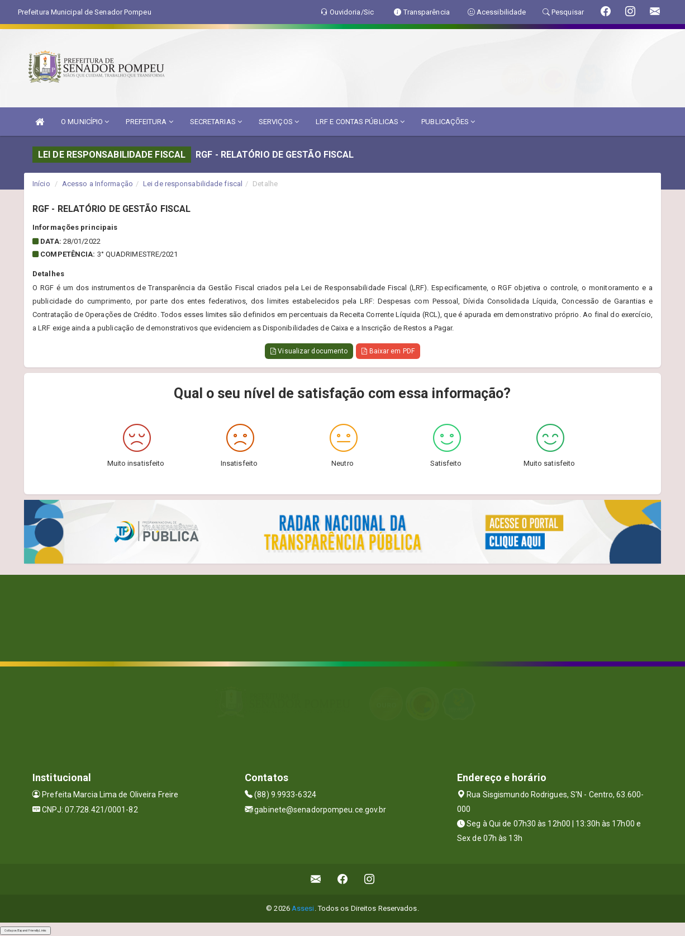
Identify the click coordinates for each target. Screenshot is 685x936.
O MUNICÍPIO (85, 121)
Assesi (303, 908)
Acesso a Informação (97, 183)
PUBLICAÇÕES (448, 121)
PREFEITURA (149, 121)
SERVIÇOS (279, 121)
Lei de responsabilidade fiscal (192, 183)
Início (41, 183)
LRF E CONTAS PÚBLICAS (360, 121)
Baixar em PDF (388, 351)
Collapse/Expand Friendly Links (25, 930)
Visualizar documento (309, 351)
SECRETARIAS (216, 121)
